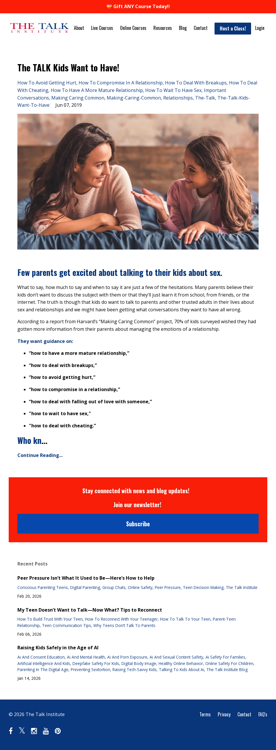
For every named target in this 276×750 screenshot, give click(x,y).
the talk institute (241, 587)
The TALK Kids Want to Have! (68, 67)
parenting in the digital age (42, 669)
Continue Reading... (40, 455)
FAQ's (262, 714)
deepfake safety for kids (95, 663)
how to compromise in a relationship (121, 82)
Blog (183, 27)
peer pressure (168, 587)
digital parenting (85, 587)
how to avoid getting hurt (46, 82)
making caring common (77, 98)
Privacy (224, 714)
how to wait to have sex (173, 90)
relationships (178, 98)
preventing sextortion (90, 669)
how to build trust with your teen (50, 619)
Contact (201, 27)
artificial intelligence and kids (43, 663)
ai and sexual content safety (176, 657)
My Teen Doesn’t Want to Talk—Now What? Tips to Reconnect (89, 610)
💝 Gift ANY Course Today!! (138, 6)
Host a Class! (233, 28)
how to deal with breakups (196, 82)
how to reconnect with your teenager (121, 619)
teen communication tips (66, 625)
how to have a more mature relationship (97, 90)
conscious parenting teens (42, 587)
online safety (140, 587)
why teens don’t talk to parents (124, 625)
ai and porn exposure (127, 657)
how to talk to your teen (185, 619)
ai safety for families (225, 657)
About (79, 27)
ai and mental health (86, 657)
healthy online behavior (181, 663)
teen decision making (203, 587)
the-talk (205, 98)
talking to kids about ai (181, 669)
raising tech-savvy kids (134, 669)
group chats (114, 587)
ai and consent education (41, 657)
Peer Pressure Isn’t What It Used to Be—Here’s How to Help (86, 578)
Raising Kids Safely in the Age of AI (58, 647)
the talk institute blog (227, 669)
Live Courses (102, 27)
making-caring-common (134, 98)
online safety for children (229, 663)
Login (259, 27)
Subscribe (138, 523)
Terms (205, 714)
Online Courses (133, 27)
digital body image (138, 663)
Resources (162, 27)
